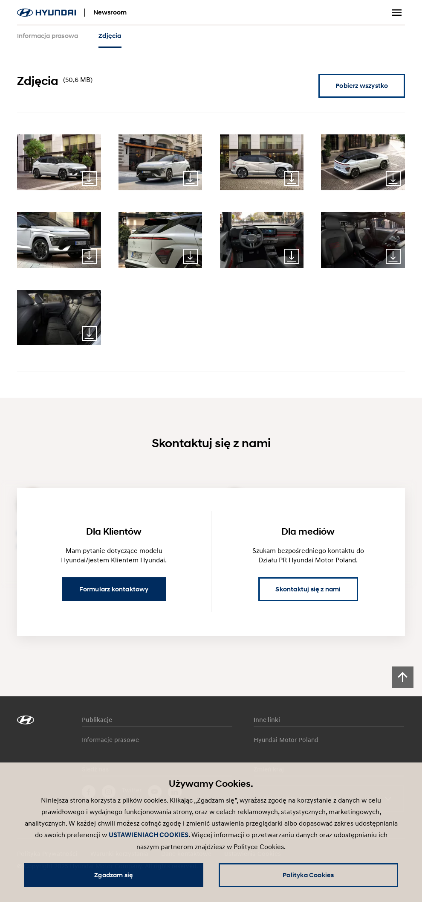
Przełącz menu (396, 12)
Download (89, 178)
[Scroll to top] (402, 677)
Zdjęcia (109, 36)
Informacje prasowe (110, 739)
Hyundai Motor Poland (286, 739)
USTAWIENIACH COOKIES (148, 835)
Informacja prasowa (47, 36)
